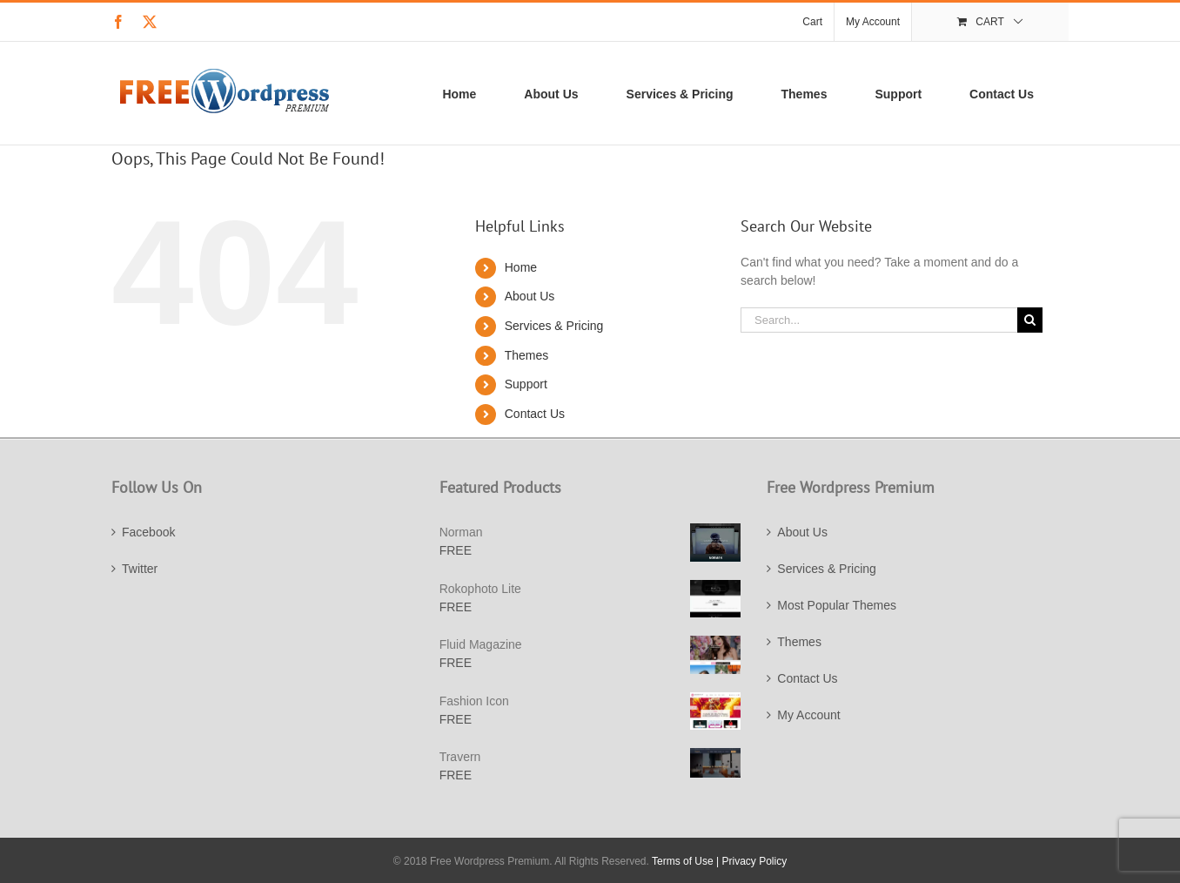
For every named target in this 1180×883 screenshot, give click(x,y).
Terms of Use (683, 861)
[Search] (1030, 320)
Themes (527, 355)
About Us (530, 296)
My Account (808, 715)
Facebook (148, 532)
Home (521, 267)
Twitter (140, 569)
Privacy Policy (755, 861)
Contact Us (535, 414)
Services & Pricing (554, 326)
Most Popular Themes (836, 605)
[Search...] (879, 320)
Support (526, 384)
